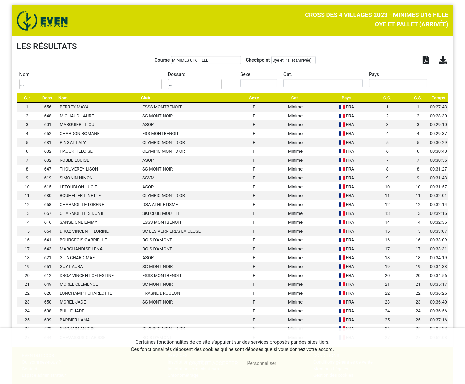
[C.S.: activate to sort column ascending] (418, 97)
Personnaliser (261, 363)
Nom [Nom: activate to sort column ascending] (63, 97)
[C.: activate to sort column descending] (27, 97)
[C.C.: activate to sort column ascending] (387, 97)
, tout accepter (213, 363)
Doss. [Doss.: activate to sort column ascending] (47, 97)
